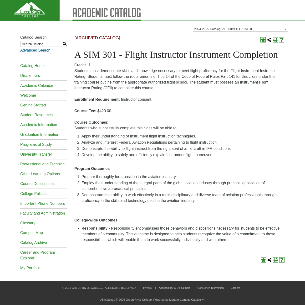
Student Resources (36, 115)
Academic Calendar (37, 86)
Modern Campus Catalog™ (186, 299)
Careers (235, 287)
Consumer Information (210, 287)
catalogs (109, 299)
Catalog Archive (33, 243)
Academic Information (38, 125)
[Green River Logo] (30, 10)
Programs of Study (36, 144)
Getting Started (33, 105)
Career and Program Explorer (37, 255)
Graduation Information (39, 134)
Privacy (147, 287)
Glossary (27, 223)
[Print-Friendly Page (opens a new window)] (275, 39)
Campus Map (31, 233)
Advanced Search (35, 50)
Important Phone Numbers (42, 203)
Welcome (28, 95)
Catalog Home (32, 66)
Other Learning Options (40, 174)
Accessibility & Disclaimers (174, 287)
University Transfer (36, 154)
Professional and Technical (43, 164)
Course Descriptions (37, 184)
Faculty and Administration (42, 213)
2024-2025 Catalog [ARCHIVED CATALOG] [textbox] (224, 29)
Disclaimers (30, 76)
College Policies (33, 194)
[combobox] (240, 29)
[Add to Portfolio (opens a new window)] (263, 39)
